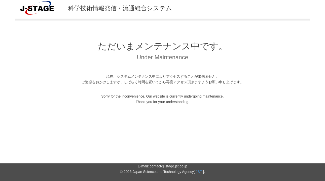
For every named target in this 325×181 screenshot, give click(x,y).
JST (199, 172)
